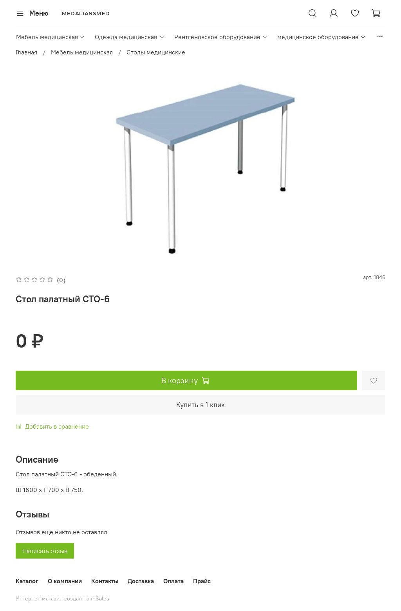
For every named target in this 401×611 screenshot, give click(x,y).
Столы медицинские (155, 52)
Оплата (173, 581)
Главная (26, 52)
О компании (65, 581)
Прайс (202, 581)
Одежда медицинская (129, 37)
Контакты (104, 581)
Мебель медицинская (50, 37)
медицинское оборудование (321, 37)
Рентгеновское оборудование (221, 37)
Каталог (27, 581)
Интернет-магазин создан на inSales (62, 598)
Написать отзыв (44, 551)
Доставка (141, 581)
